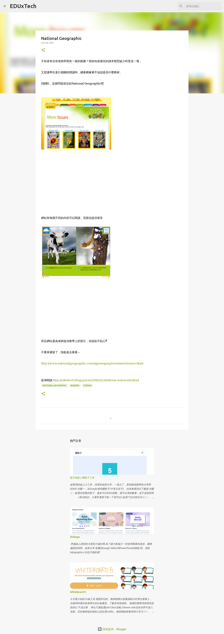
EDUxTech (23, 6)
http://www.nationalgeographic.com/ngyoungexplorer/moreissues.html (92, 363)
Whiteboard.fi (78, 592)
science (87, 385)
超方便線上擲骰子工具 (82, 477)
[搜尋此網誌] (202, 6)
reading (75, 385)
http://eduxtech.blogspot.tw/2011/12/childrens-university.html (96, 380)
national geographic (54, 385)
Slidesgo (75, 537)
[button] (43, 50)
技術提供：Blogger (112, 629)
